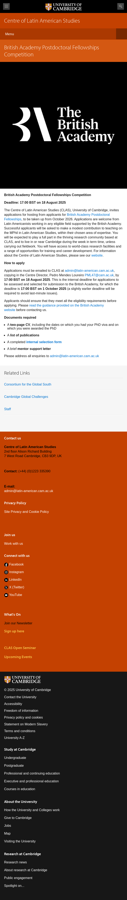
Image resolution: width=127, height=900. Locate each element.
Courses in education (19, 789)
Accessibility (13, 704)
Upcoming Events (18, 656)
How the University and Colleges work (32, 810)
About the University (20, 801)
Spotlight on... (14, 885)
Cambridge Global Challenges (26, 396)
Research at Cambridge (22, 853)
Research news (15, 862)
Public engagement (18, 878)
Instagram (16, 572)
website (96, 255)
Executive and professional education (31, 781)
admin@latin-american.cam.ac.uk (89, 270)
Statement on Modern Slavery (26, 724)
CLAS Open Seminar (20, 647)
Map (7, 833)
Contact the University (20, 697)
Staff (7, 409)
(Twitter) (17, 587)
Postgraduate (14, 765)
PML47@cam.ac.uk (99, 275)
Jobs (7, 825)
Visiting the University (20, 841)
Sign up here (14, 631)
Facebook (16, 564)
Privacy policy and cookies (23, 717)
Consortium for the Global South (27, 384)
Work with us (13, 543)
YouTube (15, 595)
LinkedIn (15, 579)
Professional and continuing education (32, 773)
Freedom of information (21, 710)
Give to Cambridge (18, 818)
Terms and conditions (19, 731)
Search (120, 6)
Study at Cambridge (20, 749)
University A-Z (14, 738)
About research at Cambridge (25, 870)
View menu (6, 6)
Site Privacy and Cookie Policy (26, 511)
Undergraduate (15, 757)
